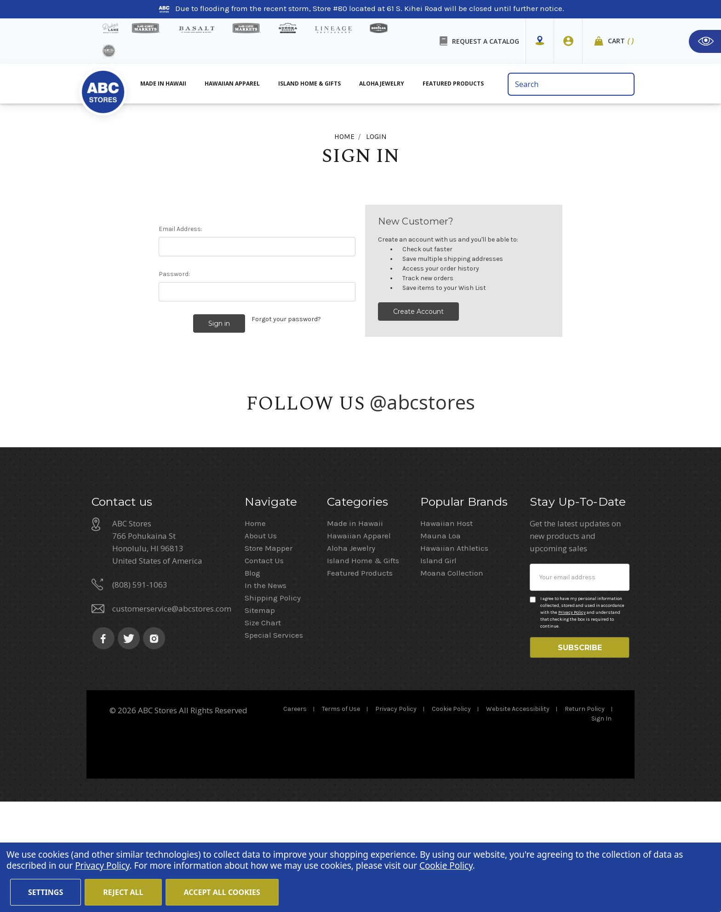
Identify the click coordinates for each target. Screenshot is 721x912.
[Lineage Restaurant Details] (333, 29)
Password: (174, 274)
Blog (252, 678)
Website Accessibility (517, 819)
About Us (261, 641)
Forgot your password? (286, 319)
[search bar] (571, 84)
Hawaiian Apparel (232, 83)
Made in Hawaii (355, 629)
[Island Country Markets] (247, 28)
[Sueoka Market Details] (288, 28)
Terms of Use (341, 819)
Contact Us (264, 666)
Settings (45, 892)
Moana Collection (451, 678)
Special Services (274, 740)
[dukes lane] (111, 28)
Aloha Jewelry (351, 653)
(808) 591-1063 (139, 690)
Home (255, 629)
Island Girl (438, 666)
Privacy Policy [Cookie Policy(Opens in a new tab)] (102, 866)
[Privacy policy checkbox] (533, 705)
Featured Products (360, 678)
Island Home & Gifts (363, 666)
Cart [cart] (621, 41)
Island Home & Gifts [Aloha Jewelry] (309, 83)
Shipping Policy (273, 703)
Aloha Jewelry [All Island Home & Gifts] (381, 83)
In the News (265, 691)
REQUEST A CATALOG (485, 41)
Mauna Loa (440, 641)
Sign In (601, 829)
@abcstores (422, 400)
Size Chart (263, 728)
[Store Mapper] (539, 41)
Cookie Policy (451, 819)
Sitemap (260, 716)
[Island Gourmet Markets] (146, 28)
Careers (295, 819)
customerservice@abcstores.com (171, 714)
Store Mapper (268, 653)
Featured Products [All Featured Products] (453, 83)
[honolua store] (378, 28)
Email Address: (180, 229)
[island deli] (109, 51)
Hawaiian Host (446, 629)
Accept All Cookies (222, 892)
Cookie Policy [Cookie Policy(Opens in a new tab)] (446, 866)
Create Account (418, 311)
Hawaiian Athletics (454, 653)
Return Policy (585, 819)
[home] (103, 87)
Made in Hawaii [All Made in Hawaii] (163, 83)
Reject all (123, 892)
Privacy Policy (572, 718)
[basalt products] (196, 29)
